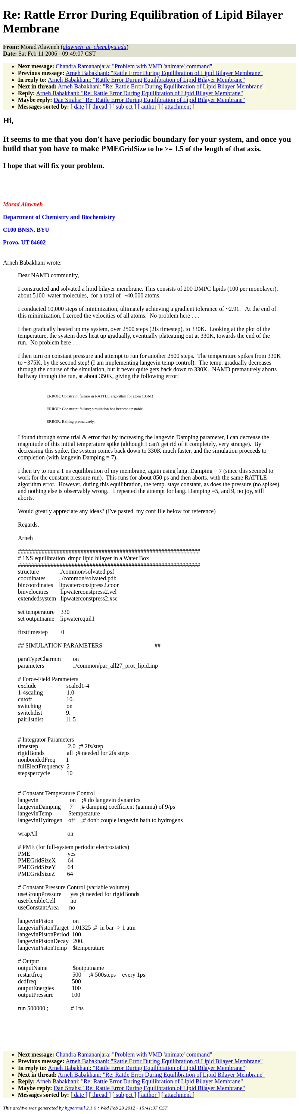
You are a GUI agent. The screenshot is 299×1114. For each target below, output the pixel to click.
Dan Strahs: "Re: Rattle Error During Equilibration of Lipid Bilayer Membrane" (149, 100)
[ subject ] (124, 106)
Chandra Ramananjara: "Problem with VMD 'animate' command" (134, 66)
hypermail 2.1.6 (80, 1108)
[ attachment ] (177, 106)
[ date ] (79, 106)
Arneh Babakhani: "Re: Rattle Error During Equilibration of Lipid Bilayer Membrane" (161, 86)
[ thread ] (100, 106)
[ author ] (149, 106)
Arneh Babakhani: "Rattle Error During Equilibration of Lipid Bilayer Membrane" (164, 73)
